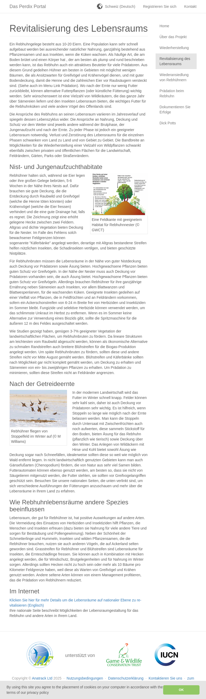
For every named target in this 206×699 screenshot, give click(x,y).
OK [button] (181, 690)
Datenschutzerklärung (126, 678)
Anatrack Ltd (42, 678)
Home (164, 26)
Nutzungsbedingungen (85, 678)
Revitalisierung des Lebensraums (175, 61)
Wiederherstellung (174, 48)
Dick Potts (168, 123)
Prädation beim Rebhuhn (172, 93)
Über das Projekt (173, 37)
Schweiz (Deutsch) (120, 6)
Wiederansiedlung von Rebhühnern (174, 77)
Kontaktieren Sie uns (166, 678)
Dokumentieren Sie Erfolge (175, 109)
